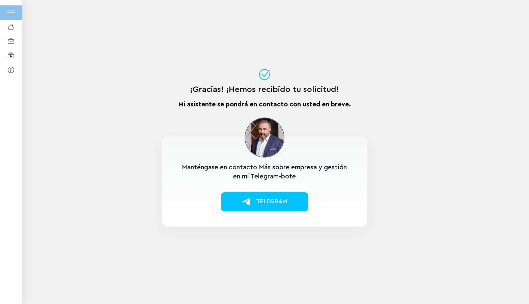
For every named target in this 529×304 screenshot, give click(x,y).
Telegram (264, 201)
